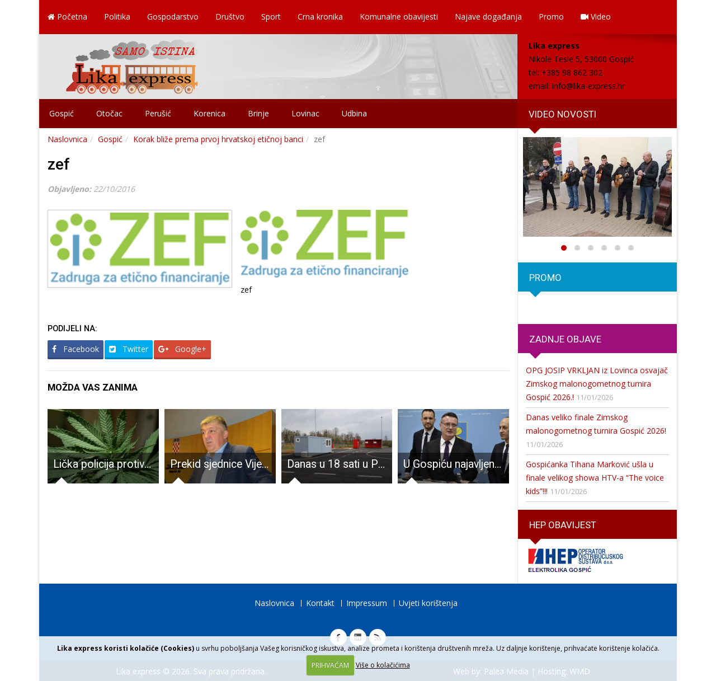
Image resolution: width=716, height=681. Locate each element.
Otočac (109, 113)
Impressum (366, 603)
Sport (271, 16)
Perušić (158, 113)
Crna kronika (320, 16)
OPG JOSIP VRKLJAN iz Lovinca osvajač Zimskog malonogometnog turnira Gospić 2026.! (597, 383)
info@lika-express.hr (588, 86)
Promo (551, 16)
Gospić (61, 113)
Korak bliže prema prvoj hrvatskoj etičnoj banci (218, 139)
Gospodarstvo (173, 16)
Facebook (75, 349)
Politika (117, 16)
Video (596, 16)
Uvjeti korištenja (428, 603)
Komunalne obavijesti (399, 16)
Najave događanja (488, 16)
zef (59, 164)
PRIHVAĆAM (330, 665)
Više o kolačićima (383, 665)
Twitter (128, 349)
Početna (67, 16)
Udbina (354, 113)
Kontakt (320, 603)
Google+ (182, 349)
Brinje (258, 113)
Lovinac (305, 113)
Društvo (229, 16)
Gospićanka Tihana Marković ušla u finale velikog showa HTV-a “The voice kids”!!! (595, 477)
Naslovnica (67, 139)
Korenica (209, 113)
